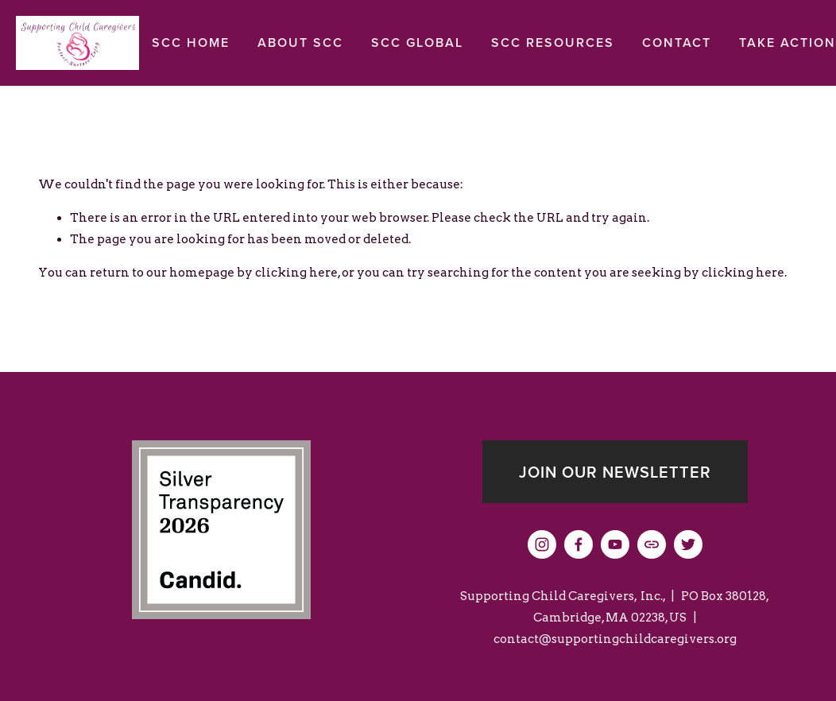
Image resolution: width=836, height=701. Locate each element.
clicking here (296, 272)
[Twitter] (688, 544)
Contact (676, 42)
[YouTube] (615, 544)
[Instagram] (542, 544)
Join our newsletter (615, 471)
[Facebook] (578, 544)
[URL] (651, 544)
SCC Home (191, 42)
